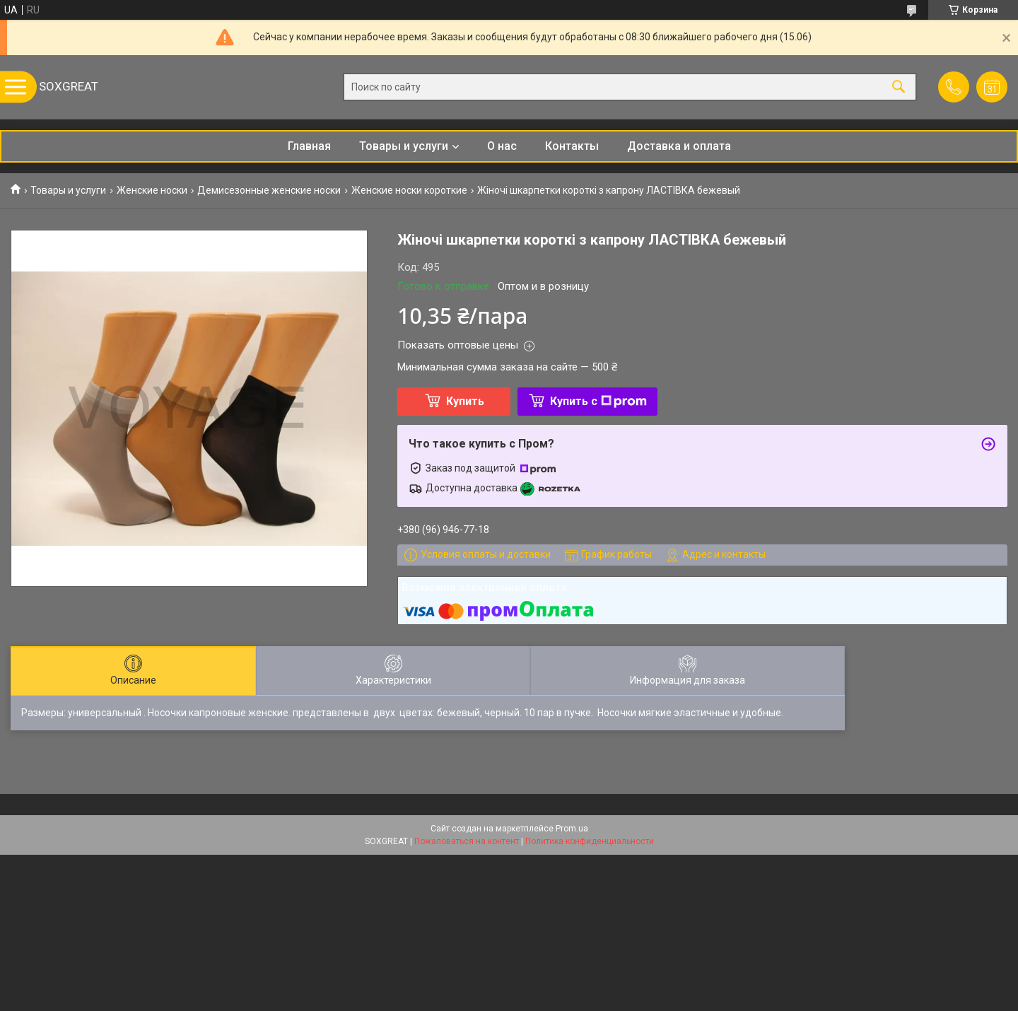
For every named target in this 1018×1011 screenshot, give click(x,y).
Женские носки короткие (409, 190)
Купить (465, 401)
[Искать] (898, 87)
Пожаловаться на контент (466, 841)
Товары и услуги (403, 146)
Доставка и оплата (679, 146)
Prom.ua (572, 829)
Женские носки (152, 190)
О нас (502, 146)
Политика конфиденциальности (589, 841)
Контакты (572, 146)
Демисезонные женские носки (269, 190)
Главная (309, 146)
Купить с (598, 401)
